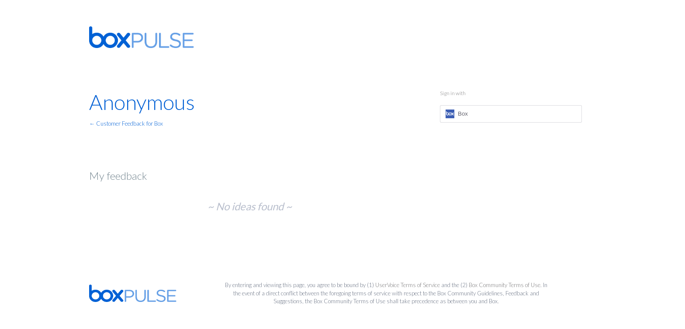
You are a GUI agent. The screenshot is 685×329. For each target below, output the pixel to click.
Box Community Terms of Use (504, 284)
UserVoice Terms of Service (407, 284)
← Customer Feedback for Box (126, 123)
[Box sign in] (511, 114)
